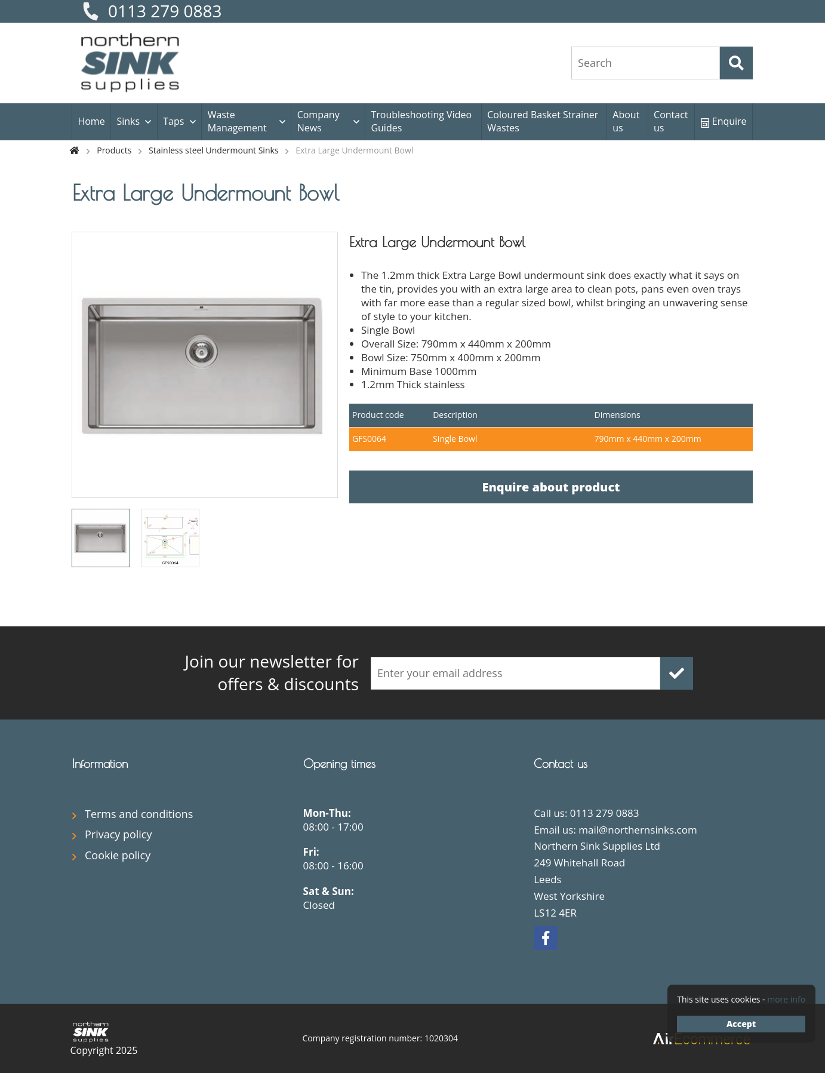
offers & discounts (245, 672)
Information (100, 763)
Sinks (128, 121)
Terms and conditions (139, 814)
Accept (741, 1023)
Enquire (724, 121)
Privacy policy (118, 834)
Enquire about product (551, 487)
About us (625, 121)
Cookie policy (117, 855)
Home (91, 121)
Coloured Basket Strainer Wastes (542, 121)
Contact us (671, 121)
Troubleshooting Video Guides (421, 121)
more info (786, 999)
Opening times (339, 763)
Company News (318, 121)
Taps (173, 121)
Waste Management (237, 121)
